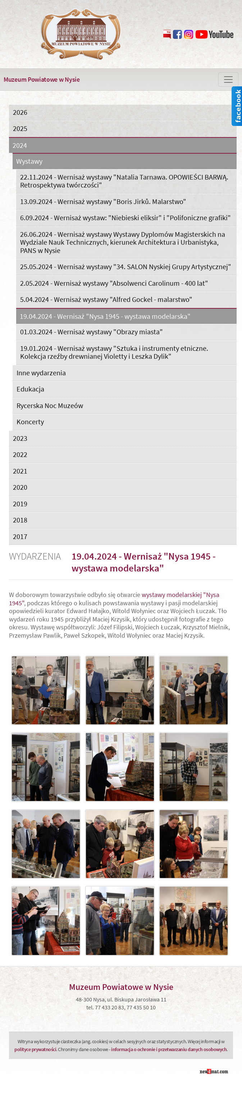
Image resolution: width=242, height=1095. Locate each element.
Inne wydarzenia (41, 372)
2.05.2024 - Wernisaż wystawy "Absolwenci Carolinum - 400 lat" (114, 283)
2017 (20, 536)
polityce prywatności (35, 1049)
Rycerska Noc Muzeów (50, 405)
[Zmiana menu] (228, 79)
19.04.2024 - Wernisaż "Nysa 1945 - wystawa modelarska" (105, 316)
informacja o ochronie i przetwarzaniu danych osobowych (169, 1049)
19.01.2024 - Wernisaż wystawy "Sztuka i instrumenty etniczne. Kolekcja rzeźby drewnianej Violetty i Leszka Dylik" (114, 352)
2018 (20, 519)
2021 (20, 470)
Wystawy (29, 161)
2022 (20, 454)
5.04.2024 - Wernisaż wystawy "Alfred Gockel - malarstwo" (106, 299)
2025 (20, 128)
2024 (20, 145)
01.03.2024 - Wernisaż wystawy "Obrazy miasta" (91, 331)
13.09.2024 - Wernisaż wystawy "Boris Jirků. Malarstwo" (103, 201)
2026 (20, 112)
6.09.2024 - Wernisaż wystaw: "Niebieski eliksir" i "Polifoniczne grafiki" (125, 217)
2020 (20, 487)
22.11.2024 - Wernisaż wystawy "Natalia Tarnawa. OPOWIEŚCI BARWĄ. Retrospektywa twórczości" (124, 181)
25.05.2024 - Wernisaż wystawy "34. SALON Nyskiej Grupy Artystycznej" (125, 266)
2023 (20, 438)
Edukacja (30, 388)
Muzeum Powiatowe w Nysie (42, 79)
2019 (20, 503)
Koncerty (30, 421)
